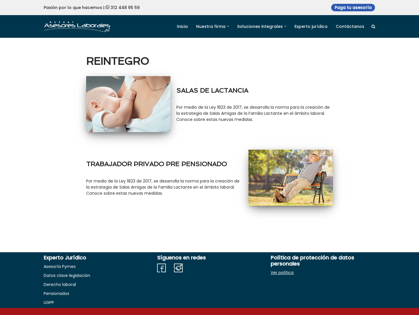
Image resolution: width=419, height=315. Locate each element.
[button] (228, 26)
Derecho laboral (60, 284)
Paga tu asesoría (353, 7)
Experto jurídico (311, 26)
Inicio (182, 26)
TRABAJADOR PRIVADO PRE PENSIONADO (156, 164)
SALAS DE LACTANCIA (212, 90)
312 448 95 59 (125, 7)
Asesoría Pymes (60, 266)
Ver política (282, 272)
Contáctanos (350, 26)
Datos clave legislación (67, 275)
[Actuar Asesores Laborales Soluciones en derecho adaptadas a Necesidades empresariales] (77, 26)
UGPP (49, 302)
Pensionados (56, 293)
